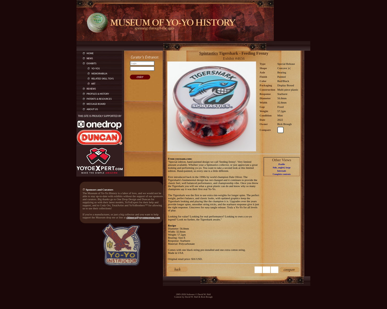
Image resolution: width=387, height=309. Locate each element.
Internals (281, 171)
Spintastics (208, 53)
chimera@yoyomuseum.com (143, 217)
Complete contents (282, 174)
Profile (281, 164)
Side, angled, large (282, 167)
